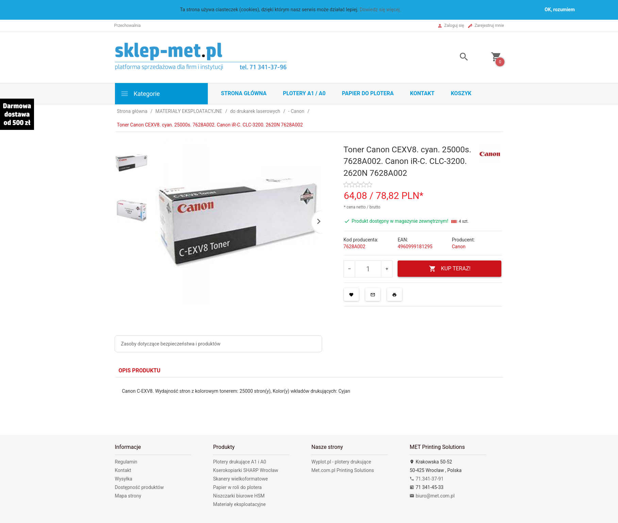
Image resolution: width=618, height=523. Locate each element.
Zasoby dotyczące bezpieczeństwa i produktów (171, 344)
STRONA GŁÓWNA (244, 93)
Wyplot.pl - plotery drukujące (341, 462)
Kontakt (422, 93)
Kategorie (140, 93)
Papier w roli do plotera (237, 487)
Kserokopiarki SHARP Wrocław (245, 470)
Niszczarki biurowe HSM (239, 496)
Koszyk (461, 93)
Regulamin (126, 462)
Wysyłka (123, 479)
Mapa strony (128, 496)
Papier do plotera (368, 93)
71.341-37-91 (427, 479)
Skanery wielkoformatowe (240, 479)
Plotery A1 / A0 (304, 93)
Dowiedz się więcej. (380, 9)
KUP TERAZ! (450, 268)
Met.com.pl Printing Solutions (342, 470)
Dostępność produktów (139, 487)
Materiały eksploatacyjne (239, 504)
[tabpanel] (309, 401)
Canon (458, 246)
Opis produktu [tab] (140, 370)
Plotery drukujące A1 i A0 (239, 462)
